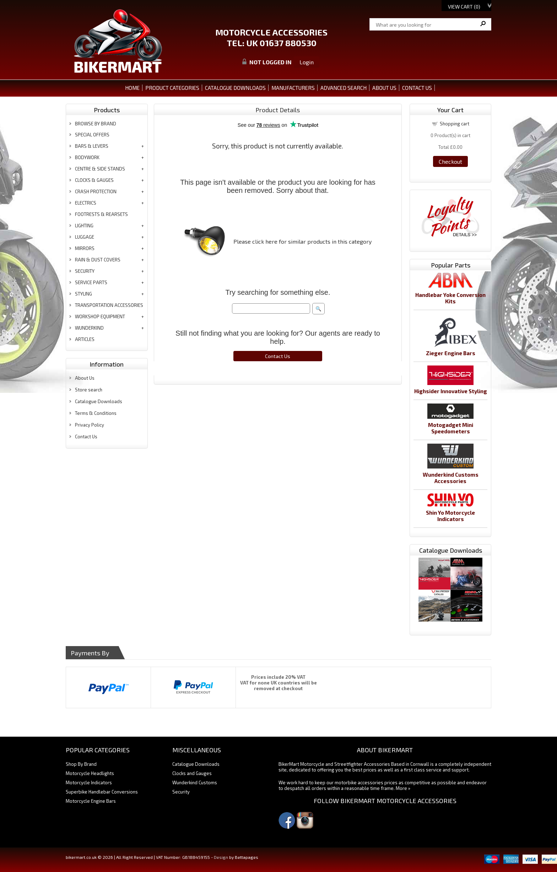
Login (306, 62)
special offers (92, 134)
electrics (85, 203)
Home (132, 88)
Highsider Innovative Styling (450, 391)
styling (83, 294)
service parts (91, 282)
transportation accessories (109, 305)
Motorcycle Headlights (90, 773)
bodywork (87, 157)
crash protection (96, 191)
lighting (84, 225)
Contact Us (86, 436)
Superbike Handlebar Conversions (102, 792)
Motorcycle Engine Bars (91, 801)
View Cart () (464, 7)
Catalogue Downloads (98, 401)
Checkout (450, 161)
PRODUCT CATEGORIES (172, 88)
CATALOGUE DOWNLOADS (235, 88)
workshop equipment (100, 316)
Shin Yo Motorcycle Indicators (450, 515)
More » (403, 788)
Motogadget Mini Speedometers (450, 428)
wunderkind (89, 328)
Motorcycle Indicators (89, 782)
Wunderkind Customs (194, 782)
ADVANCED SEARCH (343, 88)
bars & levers (91, 146)
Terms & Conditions (96, 413)
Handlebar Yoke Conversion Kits (450, 298)
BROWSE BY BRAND (95, 123)
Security (181, 792)
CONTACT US (417, 88)
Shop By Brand (81, 764)
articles (84, 339)
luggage (84, 237)
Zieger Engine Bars (450, 353)
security (84, 271)
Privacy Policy (89, 425)
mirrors (84, 248)
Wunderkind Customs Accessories (450, 477)
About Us (84, 378)
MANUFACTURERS (293, 88)
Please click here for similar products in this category (302, 241)
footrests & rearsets (101, 214)
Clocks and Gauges (192, 773)
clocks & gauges (94, 180)
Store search (88, 389)
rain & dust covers (97, 259)
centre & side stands (100, 169)
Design (221, 857)
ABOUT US (384, 88)
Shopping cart (454, 123)
